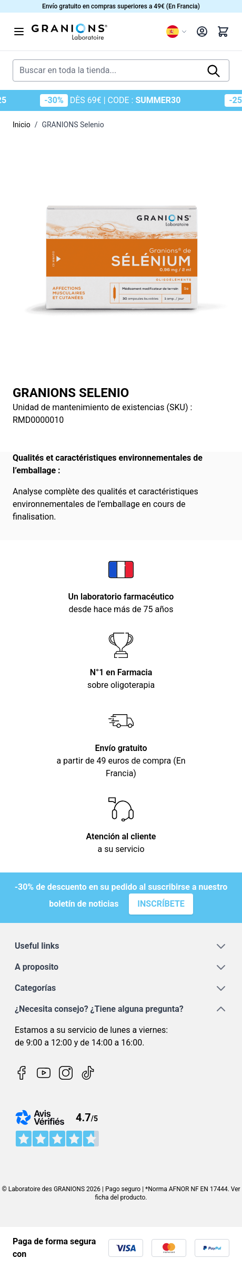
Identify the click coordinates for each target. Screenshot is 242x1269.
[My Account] (202, 31)
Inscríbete (161, 904)
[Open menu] (19, 31)
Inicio (22, 124)
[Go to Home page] (95, 31)
